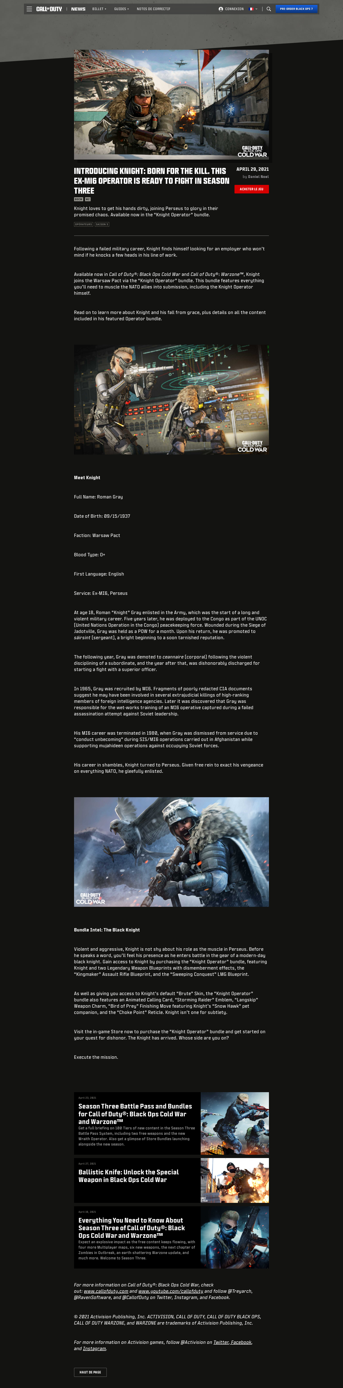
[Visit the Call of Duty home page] (49, 9)
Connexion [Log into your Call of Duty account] (234, 9)
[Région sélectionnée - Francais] (253, 9)
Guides (121, 9)
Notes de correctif (153, 9)
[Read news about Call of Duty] (78, 9)
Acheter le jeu (252, 189)
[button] (29, 9)
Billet (99, 9)
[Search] (269, 9)
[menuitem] (99, 9)
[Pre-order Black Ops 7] (296, 9)
